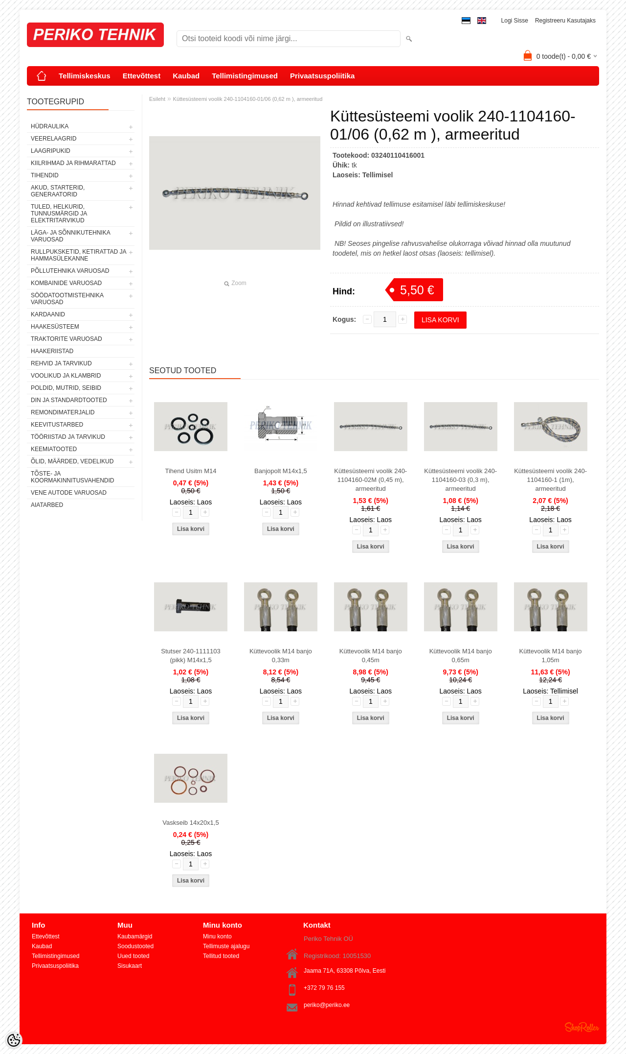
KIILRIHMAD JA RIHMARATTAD (73, 163)
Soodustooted (135, 946)
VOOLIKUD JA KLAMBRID (66, 375)
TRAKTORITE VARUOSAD (66, 338)
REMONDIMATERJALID (62, 412)
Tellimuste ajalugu (226, 946)
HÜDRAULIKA (49, 126)
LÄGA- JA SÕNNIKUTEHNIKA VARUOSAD (70, 236)
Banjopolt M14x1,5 (280, 471)
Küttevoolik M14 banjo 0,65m (460, 655)
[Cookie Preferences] (13, 1040)
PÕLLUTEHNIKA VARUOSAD (70, 270)
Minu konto (217, 936)
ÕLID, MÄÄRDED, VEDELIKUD (72, 461)
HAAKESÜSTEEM (55, 326)
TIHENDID (45, 175)
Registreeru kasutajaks (565, 20)
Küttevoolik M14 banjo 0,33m (280, 655)
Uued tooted (133, 956)
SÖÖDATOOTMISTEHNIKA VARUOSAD (67, 299)
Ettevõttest (142, 76)
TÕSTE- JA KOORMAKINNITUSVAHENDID (72, 477)
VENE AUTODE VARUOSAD (69, 492)
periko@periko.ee (327, 1005)
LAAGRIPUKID (50, 150)
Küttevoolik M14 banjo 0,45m (370, 655)
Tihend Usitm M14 (191, 471)
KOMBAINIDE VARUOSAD (66, 283)
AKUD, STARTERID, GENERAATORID (58, 191)
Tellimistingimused (245, 76)
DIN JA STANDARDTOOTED (69, 400)
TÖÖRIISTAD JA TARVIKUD (68, 436)
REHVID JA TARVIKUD (61, 363)
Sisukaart (129, 965)
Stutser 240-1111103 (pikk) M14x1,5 (190, 655)
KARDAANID (48, 314)
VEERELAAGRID (53, 138)
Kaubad (186, 76)
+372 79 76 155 (324, 987)
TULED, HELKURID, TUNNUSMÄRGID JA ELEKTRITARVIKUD (59, 213)
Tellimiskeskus (85, 76)
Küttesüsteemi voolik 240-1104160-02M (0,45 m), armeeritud (370, 479)
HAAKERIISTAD (52, 351)
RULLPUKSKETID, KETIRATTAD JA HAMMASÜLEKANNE (78, 255)
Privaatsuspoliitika (322, 76)
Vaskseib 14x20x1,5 (190, 822)
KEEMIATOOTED (54, 449)
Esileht (157, 99)
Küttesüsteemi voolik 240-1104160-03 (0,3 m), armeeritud (460, 479)
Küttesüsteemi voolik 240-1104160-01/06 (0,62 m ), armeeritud (248, 99)
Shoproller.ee (582, 1027)
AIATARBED (47, 505)
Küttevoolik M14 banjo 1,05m (550, 655)
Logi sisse (514, 20)
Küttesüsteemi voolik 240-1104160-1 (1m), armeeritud (550, 479)
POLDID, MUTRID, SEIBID (66, 387)
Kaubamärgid (134, 936)
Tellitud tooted (221, 956)
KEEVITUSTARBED (57, 424)
